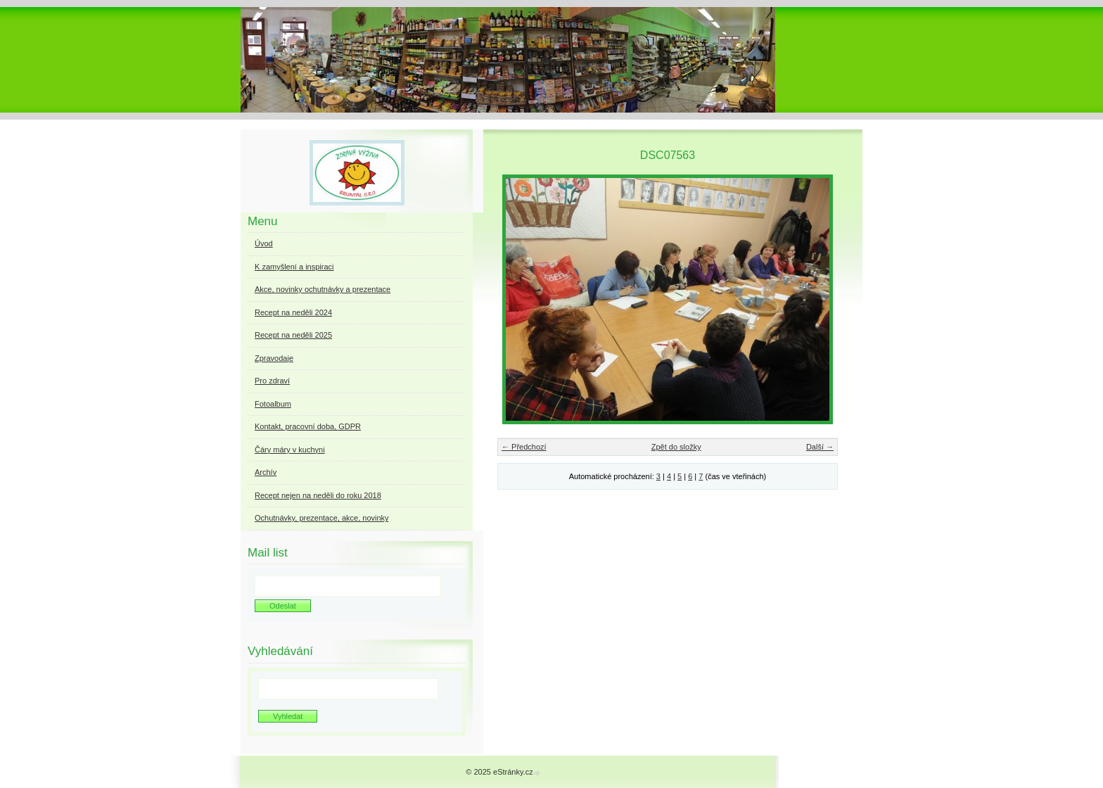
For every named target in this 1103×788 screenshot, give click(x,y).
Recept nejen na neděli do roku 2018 (318, 495)
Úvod (264, 243)
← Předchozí (524, 447)
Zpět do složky (676, 447)
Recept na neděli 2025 (293, 335)
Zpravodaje (274, 358)
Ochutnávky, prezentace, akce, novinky (322, 518)
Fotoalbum (273, 404)
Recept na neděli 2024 (293, 312)
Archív (265, 472)
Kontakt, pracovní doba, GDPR (308, 426)
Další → (820, 447)
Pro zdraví (272, 380)
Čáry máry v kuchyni (290, 449)
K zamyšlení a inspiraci (294, 266)
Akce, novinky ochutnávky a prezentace (322, 289)
